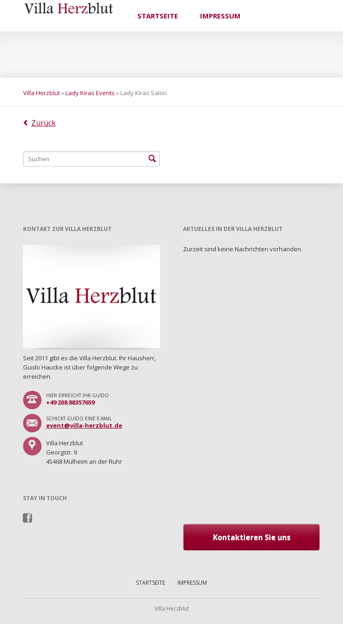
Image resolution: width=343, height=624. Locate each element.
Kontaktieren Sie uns (251, 537)
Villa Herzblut (41, 93)
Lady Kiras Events (90, 93)
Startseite (157, 15)
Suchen (152, 159)
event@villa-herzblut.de (84, 425)
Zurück (43, 123)
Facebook (28, 518)
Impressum (220, 15)
